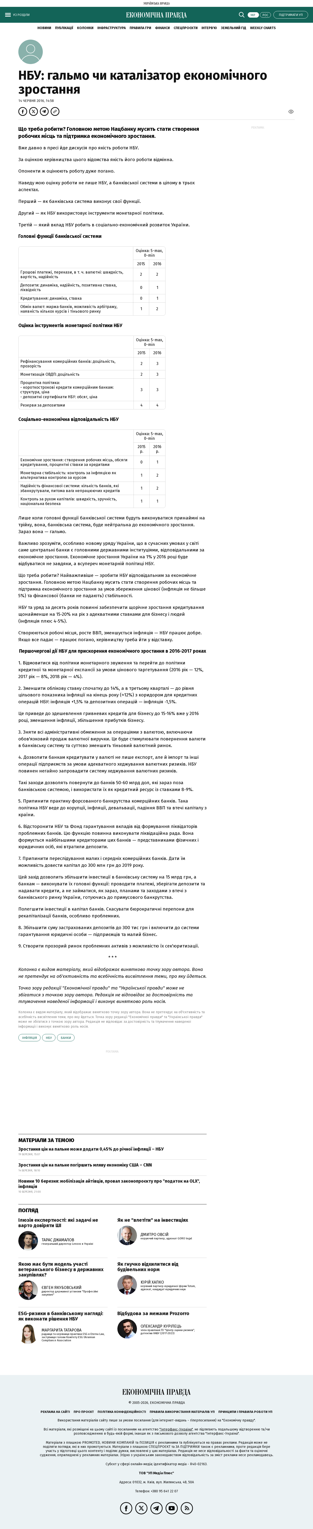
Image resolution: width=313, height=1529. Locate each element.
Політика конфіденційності (122, 1412)
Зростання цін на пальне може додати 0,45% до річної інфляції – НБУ (91, 1149)
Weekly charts (263, 28)
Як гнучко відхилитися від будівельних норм (148, 1266)
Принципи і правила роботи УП (245, 1412)
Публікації (64, 28)
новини (44, 28)
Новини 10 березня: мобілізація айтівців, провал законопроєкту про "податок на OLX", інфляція (109, 1183)
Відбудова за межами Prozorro (153, 1313)
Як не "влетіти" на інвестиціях (152, 1220)
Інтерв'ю (209, 28)
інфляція (29, 1038)
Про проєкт (84, 1412)
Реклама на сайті (55, 1412)
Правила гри (140, 28)
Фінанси (162, 28)
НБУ (49, 1038)
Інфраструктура (111, 28)
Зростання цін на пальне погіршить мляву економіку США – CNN (85, 1165)
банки (66, 1038)
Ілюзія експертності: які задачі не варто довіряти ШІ (58, 1222)
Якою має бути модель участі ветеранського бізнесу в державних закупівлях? (60, 1269)
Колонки (85, 28)
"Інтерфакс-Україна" (176, 1429)
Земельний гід (233, 28)
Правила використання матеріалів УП (182, 1412)
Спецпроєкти (186, 28)
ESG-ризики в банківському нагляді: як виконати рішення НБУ (60, 1316)
